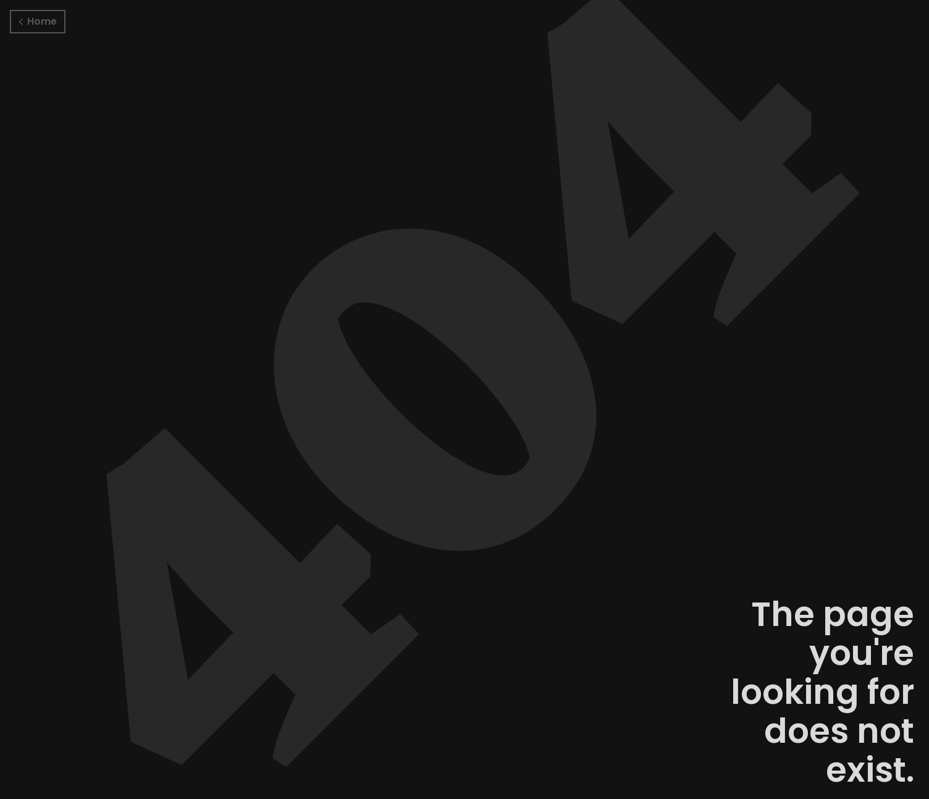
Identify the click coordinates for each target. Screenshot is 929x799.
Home (38, 21)
